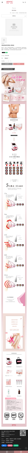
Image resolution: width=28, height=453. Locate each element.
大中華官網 (16, 445)
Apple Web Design (18, 448)
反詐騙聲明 (12, 440)
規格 (2, 58)
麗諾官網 (10, 445)
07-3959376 (7, 436)
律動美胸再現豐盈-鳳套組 (8, 69)
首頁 (10, 12)
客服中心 (7, 438)
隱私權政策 (19, 438)
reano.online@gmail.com (10, 434)
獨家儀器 (17, 12)
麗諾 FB (4, 445)
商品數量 (2, 61)
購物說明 (11, 438)
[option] (14, 27)
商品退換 (15, 438)
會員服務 (7, 440)
